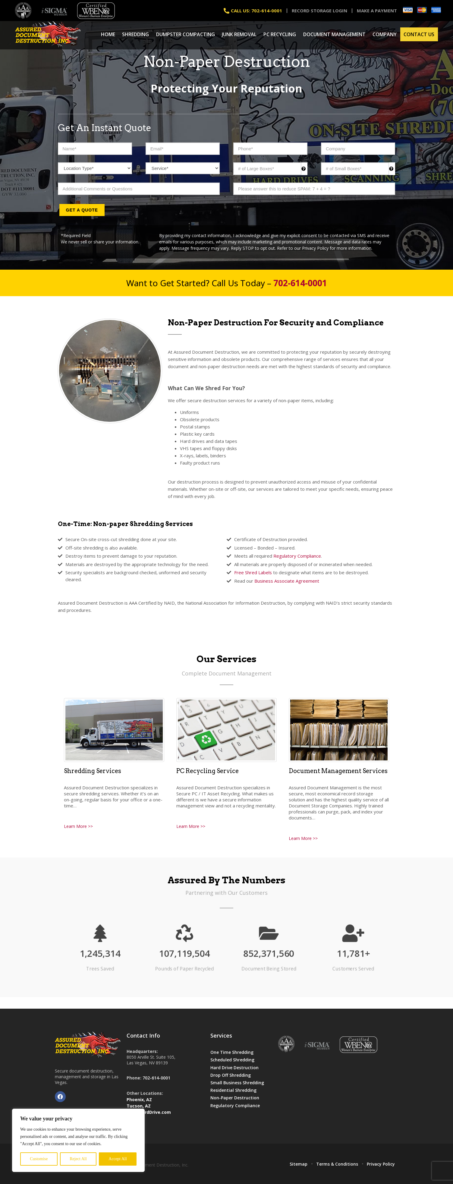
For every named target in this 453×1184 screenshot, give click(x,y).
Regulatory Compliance (297, 556)
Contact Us (419, 34)
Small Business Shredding (237, 1082)
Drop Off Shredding (230, 1075)
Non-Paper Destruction (234, 1098)
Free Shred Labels (253, 572)
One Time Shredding (231, 1052)
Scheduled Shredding (232, 1060)
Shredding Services (92, 771)
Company (385, 34)
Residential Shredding (233, 1090)
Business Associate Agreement (286, 581)
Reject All (78, 1159)
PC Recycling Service (207, 771)
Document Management (334, 34)
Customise (39, 1159)
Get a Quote (82, 210)
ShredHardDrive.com (149, 1112)
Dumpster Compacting (185, 34)
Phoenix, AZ (139, 1099)
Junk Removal (239, 34)
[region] (78, 1140)
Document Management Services (338, 771)
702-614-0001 (156, 1078)
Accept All (118, 1159)
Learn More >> (78, 826)
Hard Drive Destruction (234, 1067)
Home (108, 34)
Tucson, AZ (139, 1106)
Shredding (135, 34)
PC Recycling (279, 34)
